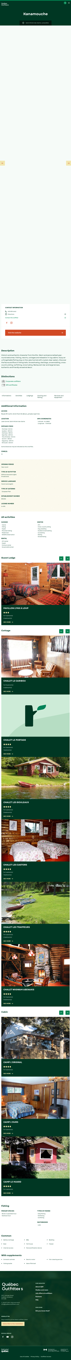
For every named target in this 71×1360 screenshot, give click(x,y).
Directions (35, 314)
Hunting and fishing (41, 397)
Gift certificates (11, 385)
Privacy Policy (35, 1356)
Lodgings (29, 396)
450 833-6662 (10, 311)
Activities (19, 396)
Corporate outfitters (13, 381)
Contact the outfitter (35, 318)
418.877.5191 (6, 1302)
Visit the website (35, 333)
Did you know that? (43, 1311)
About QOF (39, 1287)
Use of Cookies (24, 1356)
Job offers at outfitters (44, 1293)
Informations (6, 396)
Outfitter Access (46, 1356)
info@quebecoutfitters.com (10, 1304)
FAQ (37, 1300)
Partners (39, 1297)
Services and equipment (58, 397)
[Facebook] (7, 323)
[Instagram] (11, 323)
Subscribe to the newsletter (13, 1324)
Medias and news (42, 1290)
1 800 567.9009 (15, 1302)
